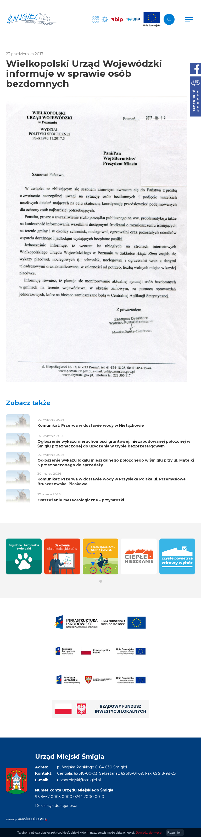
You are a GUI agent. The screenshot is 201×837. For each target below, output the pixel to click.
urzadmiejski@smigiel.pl (79, 780)
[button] (100, 581)
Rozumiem (175, 832)
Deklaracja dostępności (56, 805)
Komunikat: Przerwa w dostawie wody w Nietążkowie (90, 425)
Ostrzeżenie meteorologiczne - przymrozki (80, 500)
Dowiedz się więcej (149, 832)
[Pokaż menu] (188, 19)
